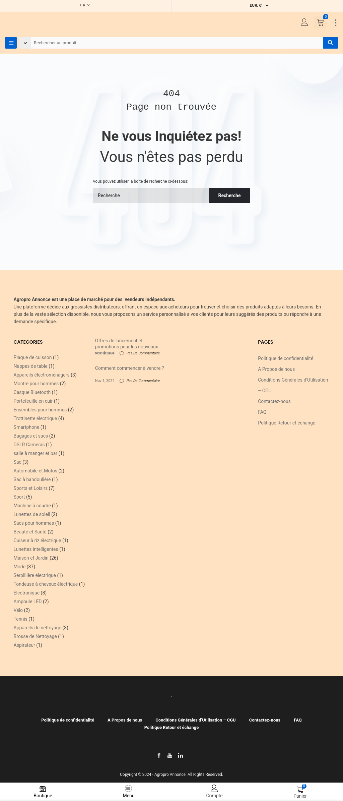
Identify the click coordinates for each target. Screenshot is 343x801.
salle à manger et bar (35, 453)
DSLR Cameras (29, 444)
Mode (20, 566)
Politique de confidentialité (285, 358)
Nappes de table (31, 366)
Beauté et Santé (30, 531)
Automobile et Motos (35, 470)
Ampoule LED (28, 601)
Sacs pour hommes (34, 523)
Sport (19, 497)
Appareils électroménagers (42, 375)
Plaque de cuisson (33, 357)
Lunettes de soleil (32, 514)
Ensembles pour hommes (40, 409)
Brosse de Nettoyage (35, 636)
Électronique (27, 592)
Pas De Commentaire (143, 353)
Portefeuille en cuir (33, 401)
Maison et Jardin (31, 558)
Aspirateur (24, 645)
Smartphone (27, 427)
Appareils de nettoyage (37, 627)
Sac (17, 462)
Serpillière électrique (35, 575)
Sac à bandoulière (32, 479)
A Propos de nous (276, 369)
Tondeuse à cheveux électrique (46, 584)
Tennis (20, 619)
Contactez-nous (274, 401)
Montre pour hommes (36, 383)
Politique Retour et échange (286, 422)
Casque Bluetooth (32, 392)
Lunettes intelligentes (36, 549)
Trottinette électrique (35, 418)
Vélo (18, 610)
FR (83, 5)
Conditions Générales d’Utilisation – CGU (195, 720)
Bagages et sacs (31, 436)
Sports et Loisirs (31, 488)
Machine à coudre (32, 505)
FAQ (262, 412)
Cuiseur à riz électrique (37, 540)
